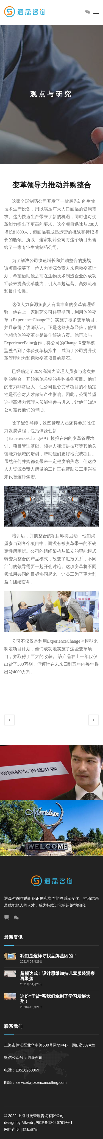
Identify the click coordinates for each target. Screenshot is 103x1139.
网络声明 (12, 1129)
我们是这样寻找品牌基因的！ (48, 956)
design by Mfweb (18, 1122)
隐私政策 (30, 1129)
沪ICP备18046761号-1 (54, 1122)
